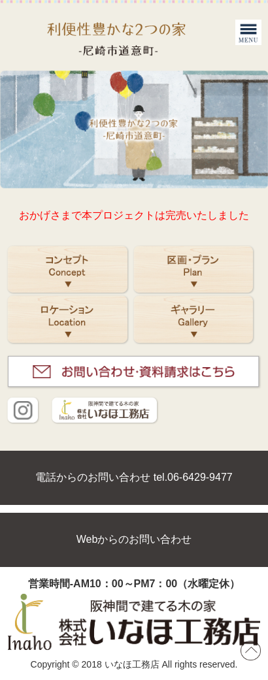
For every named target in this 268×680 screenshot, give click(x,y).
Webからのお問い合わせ (134, 539)
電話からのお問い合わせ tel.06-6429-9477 (133, 477)
